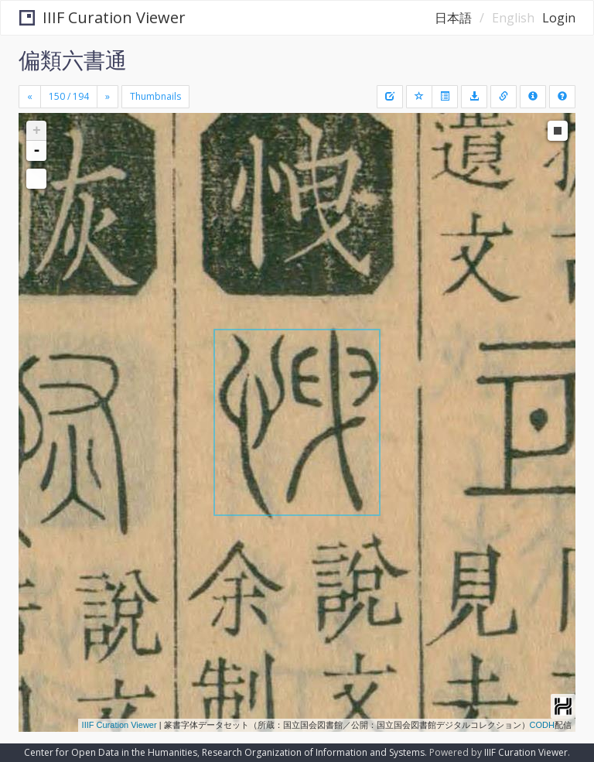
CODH (542, 725)
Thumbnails (155, 96)
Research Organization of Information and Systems (313, 752)
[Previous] (30, 96)
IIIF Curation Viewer (102, 17)
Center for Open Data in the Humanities (110, 752)
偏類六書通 (73, 59)
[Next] (107, 96)
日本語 (453, 17)
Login (558, 17)
